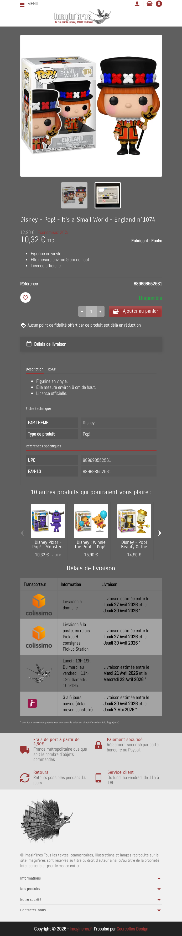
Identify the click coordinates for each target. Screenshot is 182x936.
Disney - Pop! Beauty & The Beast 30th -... (134, 547)
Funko (156, 241)
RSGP (52, 369)
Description (35, 369)
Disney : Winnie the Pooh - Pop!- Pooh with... (91, 547)
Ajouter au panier (134, 311)
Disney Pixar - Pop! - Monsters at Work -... (48, 547)
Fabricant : (140, 241)
